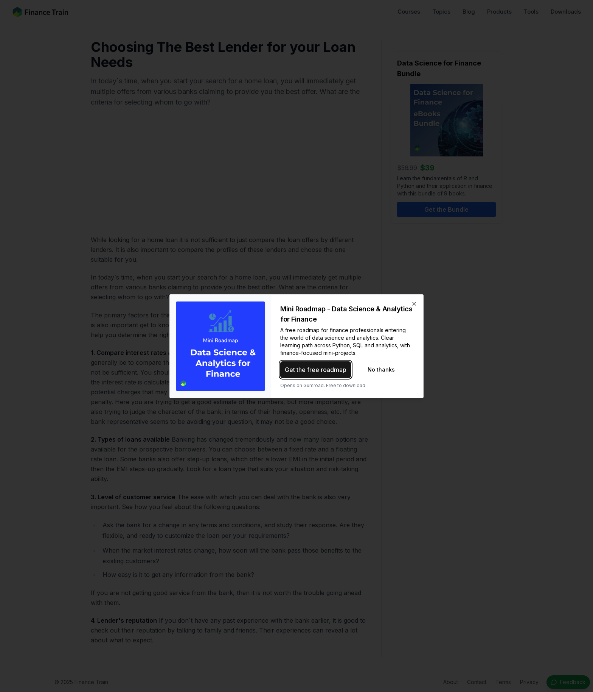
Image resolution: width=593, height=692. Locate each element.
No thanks (381, 369)
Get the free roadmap (315, 369)
